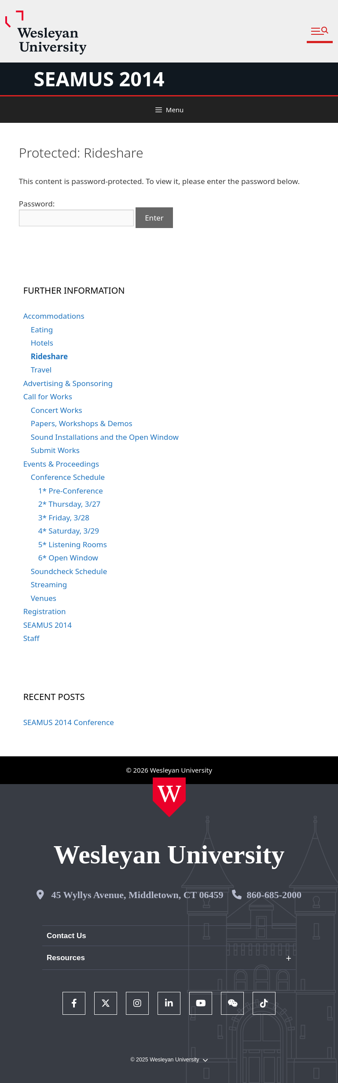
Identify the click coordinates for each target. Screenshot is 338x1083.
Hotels (42, 343)
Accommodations (53, 316)
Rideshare (49, 356)
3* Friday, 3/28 (63, 517)
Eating (42, 329)
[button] (320, 31)
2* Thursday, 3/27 (69, 504)
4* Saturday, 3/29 (68, 531)
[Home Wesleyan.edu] (169, 797)
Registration (44, 611)
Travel (41, 370)
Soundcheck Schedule (69, 571)
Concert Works (56, 410)
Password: (76, 212)
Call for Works (47, 396)
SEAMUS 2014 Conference (68, 722)
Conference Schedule (68, 477)
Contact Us (66, 936)
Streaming (49, 584)
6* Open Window (68, 558)
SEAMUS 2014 (98, 78)
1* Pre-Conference (70, 491)
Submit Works (55, 450)
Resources (66, 958)
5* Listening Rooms (72, 544)
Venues (43, 598)
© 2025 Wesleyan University (168, 1059)
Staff (31, 638)
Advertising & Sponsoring (68, 383)
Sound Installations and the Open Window (105, 437)
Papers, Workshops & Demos (81, 423)
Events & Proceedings (61, 464)
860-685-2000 (273, 894)
